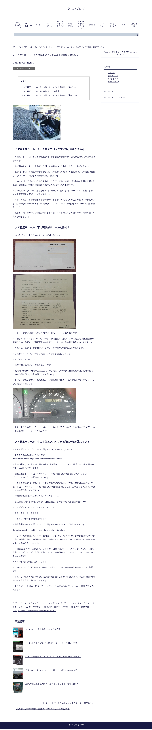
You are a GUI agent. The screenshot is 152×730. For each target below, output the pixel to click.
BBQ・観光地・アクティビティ (60, 25)
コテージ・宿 (49, 26)
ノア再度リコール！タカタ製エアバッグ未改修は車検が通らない (50, 88)
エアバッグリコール (65, 604)
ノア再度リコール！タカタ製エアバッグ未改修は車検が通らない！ (50, 96)
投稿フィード (113, 76)
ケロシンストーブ (28, 26)
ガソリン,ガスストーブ (18, 26)
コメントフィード (114, 80)
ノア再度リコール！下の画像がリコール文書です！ (44, 92)
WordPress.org (113, 82)
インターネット (102, 26)
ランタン (39, 25)
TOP (20, 48)
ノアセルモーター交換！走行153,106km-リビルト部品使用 (42, 709)
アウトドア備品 (70, 26)
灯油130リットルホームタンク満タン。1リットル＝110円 (51, 671)
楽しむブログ (76, 9)
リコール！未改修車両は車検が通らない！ (37, 611)
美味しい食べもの (113, 26)
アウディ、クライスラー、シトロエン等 (36, 604)
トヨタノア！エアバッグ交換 (55, 608)
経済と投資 (134, 26)
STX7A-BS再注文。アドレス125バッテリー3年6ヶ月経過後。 (53, 657)
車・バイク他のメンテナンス (81, 25)
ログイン (111, 73)
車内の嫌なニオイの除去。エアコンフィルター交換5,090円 (52, 685)
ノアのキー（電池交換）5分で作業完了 (43, 630)
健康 (123, 25)
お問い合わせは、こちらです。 (115, 98)
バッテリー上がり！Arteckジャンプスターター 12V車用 (67, 704)
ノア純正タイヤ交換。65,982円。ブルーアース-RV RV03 (51, 644)
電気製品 (91, 25)
